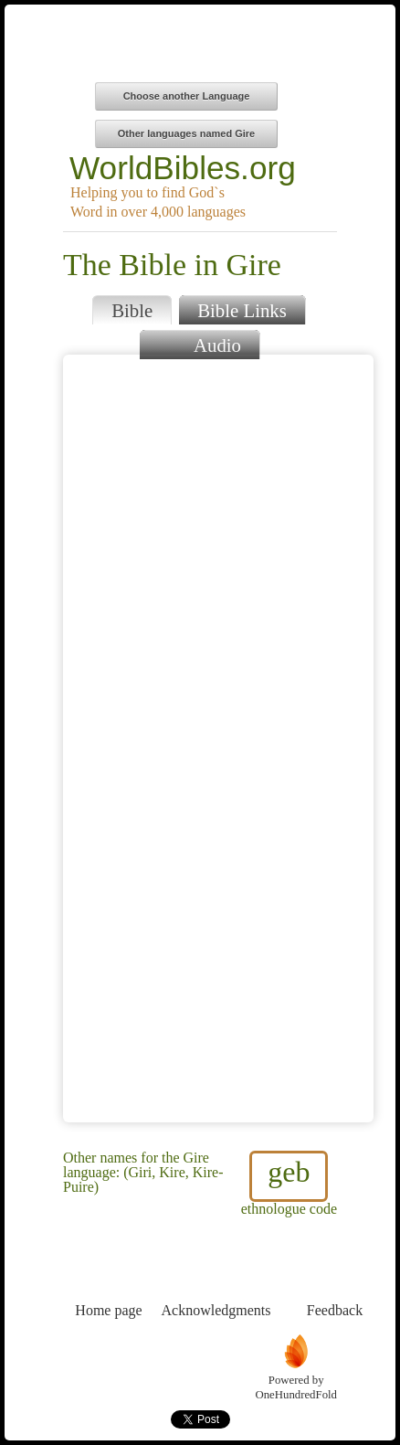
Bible (132, 310)
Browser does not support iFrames (218, 738)
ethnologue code (289, 1184)
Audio (199, 343)
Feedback (335, 1276)
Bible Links (242, 310)
